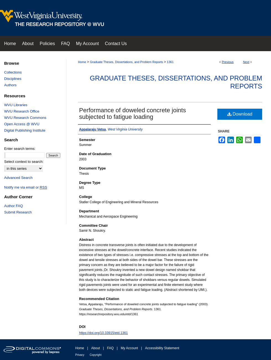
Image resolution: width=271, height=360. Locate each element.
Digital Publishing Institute (24, 130)
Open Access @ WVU (21, 124)
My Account (129, 348)
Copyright (95, 354)
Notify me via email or (25, 187)
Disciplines (12, 79)
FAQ (110, 348)
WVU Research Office (21, 111)
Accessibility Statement (162, 348)
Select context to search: (23, 162)
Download (239, 114)
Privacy (79, 354)
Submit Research (18, 212)
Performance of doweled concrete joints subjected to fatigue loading (132, 113)
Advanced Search (18, 178)
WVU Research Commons (25, 118)
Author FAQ (13, 206)
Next (246, 62)
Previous (228, 62)
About (95, 348)
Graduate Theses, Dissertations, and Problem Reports (126, 62)
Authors (10, 85)
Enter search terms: (19, 149)
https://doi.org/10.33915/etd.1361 (103, 333)
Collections (13, 72)
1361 (170, 62)
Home (82, 62)
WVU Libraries (15, 105)
